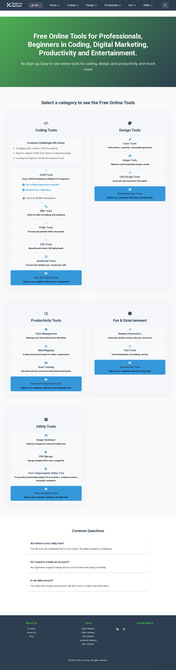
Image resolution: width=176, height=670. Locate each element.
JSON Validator (88, 629)
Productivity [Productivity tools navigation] (113, 5)
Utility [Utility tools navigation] (148, 5)
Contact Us (31, 632)
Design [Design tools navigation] (91, 5)
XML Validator (88, 644)
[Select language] (36, 5)
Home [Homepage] (55, 5)
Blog (31, 636)
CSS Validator (88, 636)
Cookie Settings (165, 665)
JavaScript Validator (88, 640)
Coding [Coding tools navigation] (72, 5)
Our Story (31, 629)
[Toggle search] (165, 5)
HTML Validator (88, 632)
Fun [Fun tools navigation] (132, 5)
